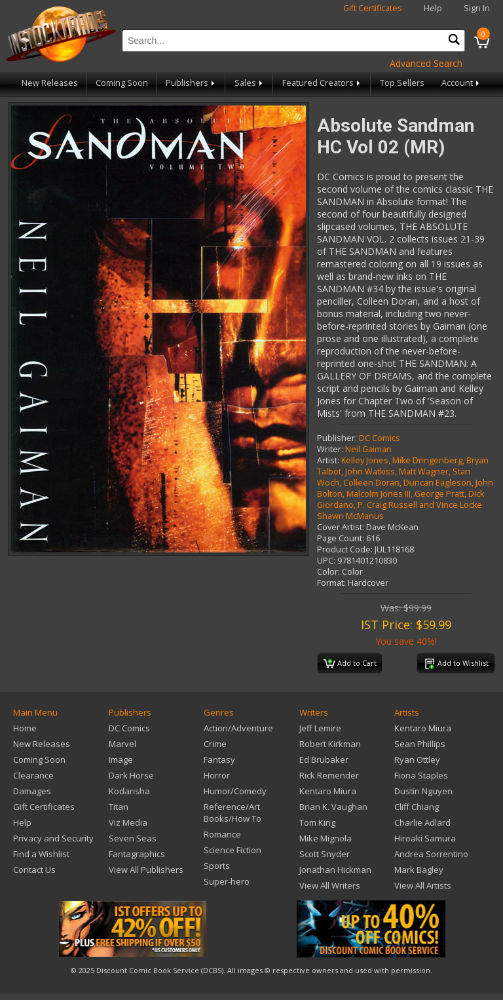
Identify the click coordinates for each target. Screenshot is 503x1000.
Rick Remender (329, 775)
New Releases (50, 82)
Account (461, 82)
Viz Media (128, 822)
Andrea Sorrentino (431, 854)
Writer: (330, 449)
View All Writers (329, 885)
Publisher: (337, 438)
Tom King (317, 822)
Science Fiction (232, 850)
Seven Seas (133, 838)
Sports (217, 866)
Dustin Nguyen (423, 791)
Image (121, 759)
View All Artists (422, 885)
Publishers (191, 82)
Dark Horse (131, 775)
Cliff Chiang (416, 807)
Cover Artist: (340, 527)
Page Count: (340, 538)
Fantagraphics (137, 854)
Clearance (33, 775)
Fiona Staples (421, 775)
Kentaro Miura (327, 791)
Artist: (328, 460)
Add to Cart (350, 664)
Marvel (122, 744)
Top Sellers (402, 82)
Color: (328, 571)
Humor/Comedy (235, 791)
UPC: (326, 560)
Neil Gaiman (368, 449)
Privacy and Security (53, 838)
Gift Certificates (372, 8)
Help (433, 8)
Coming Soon (122, 82)
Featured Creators (322, 82)
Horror (217, 775)
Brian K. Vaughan (333, 807)
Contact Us (34, 869)
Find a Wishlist (41, 854)
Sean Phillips (419, 744)
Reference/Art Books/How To (232, 812)
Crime (215, 744)
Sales (249, 82)
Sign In (477, 8)
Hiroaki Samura (425, 838)
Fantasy (219, 759)
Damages (32, 791)
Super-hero (227, 881)
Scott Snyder (324, 854)
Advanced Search (426, 63)
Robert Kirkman (330, 744)
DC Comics (379, 438)
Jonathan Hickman (335, 869)
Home (25, 728)
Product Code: (345, 549)
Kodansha (129, 791)
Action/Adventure (238, 728)
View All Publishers (146, 869)
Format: (331, 582)
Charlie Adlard (422, 822)
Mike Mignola (325, 838)
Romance (222, 834)
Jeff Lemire (320, 728)
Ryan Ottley (417, 759)
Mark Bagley (418, 869)
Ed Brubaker (323, 759)
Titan (118, 807)
